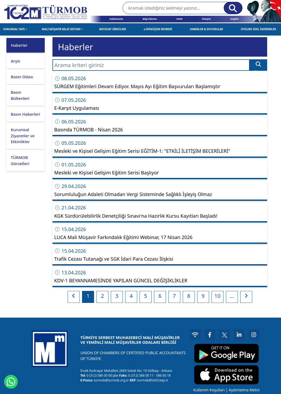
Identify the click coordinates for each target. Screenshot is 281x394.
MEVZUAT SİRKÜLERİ (112, 29)
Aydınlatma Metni (244, 389)
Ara (258, 66)
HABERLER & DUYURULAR (206, 29)
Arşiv (15, 61)
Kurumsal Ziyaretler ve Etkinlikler (23, 135)
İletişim (206, 19)
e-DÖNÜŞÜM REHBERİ (158, 29)
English (234, 19)
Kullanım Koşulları (209, 389)
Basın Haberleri (25, 114)
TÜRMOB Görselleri (20, 160)
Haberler (19, 45)
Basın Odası (22, 76)
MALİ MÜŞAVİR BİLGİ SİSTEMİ (62, 29)
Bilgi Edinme (149, 19)
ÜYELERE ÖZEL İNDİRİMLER (258, 29)
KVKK (179, 19)
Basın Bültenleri (20, 95)
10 (217, 295)
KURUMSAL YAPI (15, 29)
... (232, 295)
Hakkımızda (116, 19)
